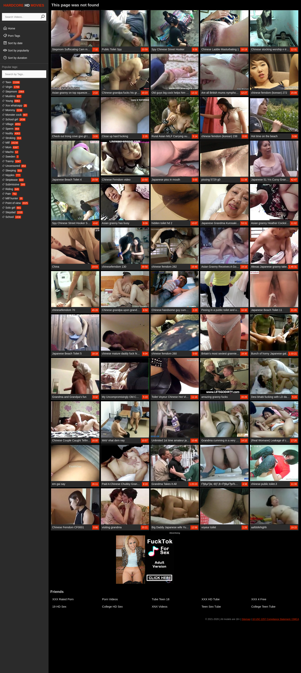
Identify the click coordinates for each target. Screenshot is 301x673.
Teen (11, 82)
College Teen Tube (263, 606)
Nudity (11, 133)
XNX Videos (160, 606)
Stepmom (13, 91)
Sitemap (246, 619)
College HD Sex (112, 606)
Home (9, 28)
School (11, 216)
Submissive (13, 184)
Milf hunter (12, 198)
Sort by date (12, 43)
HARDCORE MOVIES (23, 5)
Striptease (13, 179)
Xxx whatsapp (14, 105)
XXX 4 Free (258, 599)
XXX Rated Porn (63, 599)
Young (11, 100)
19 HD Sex (59, 606)
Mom (10, 147)
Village (11, 124)
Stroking (12, 138)
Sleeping (12, 170)
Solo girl (11, 207)
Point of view (15, 203)
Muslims (12, 96)
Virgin (11, 86)
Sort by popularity (16, 50)
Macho (10, 151)
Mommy (12, 110)
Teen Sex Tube (211, 606)
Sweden (10, 156)
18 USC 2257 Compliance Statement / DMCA (275, 619)
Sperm (11, 128)
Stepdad (12, 212)
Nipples (11, 175)
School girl (14, 119)
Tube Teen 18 (160, 599)
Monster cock (15, 114)
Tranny (11, 161)
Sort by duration (15, 58)
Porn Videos (110, 599)
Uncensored (14, 165)
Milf (10, 142)
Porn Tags (11, 35)
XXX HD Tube (210, 599)
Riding (10, 189)
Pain (9, 193)
